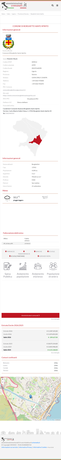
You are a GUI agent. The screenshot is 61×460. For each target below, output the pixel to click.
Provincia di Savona (23, 14)
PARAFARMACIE (24, 254)
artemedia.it (36, 442)
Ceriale (5, 368)
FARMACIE (11, 251)
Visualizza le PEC (33, 99)
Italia (8, 14)
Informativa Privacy (25, 447)
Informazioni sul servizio (9, 447)
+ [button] (2, 379)
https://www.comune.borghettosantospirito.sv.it (19, 95)
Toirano (5, 370)
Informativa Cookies (40, 447)
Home (3, 14)
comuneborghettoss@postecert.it (14, 90)
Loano (5, 365)
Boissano (6, 363)
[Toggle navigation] (52, 5)
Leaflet (43, 419)
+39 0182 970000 (38, 81)
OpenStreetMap (51, 419)
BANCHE (39, 251)
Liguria (14, 14)
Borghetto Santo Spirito (37, 14)
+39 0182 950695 (38, 84)
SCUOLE (52, 251)
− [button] (2, 382)
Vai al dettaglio (55, 319)
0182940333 (9, 113)
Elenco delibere (22, 102)
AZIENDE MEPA (44, 256)
